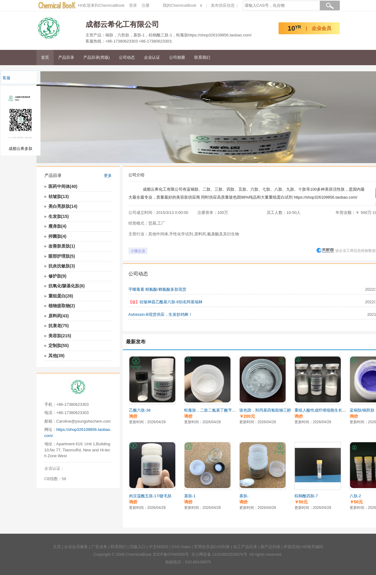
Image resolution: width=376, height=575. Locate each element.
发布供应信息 (223, 5)
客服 (6, 78)
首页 (45, 57)
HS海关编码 (312, 546)
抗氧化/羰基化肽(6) (66, 285)
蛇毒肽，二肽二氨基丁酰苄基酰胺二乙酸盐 (222, 410)
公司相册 (177, 57)
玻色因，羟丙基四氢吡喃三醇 (265, 410)
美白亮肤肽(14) (63, 206)
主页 (57, 546)
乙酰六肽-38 (140, 410)
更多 (108, 175)
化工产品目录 (245, 546)
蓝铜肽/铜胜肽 (362, 410)
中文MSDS (159, 546)
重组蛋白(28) (60, 295)
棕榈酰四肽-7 (306, 496)
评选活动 (291, 546)
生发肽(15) (58, 216)
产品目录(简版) (96, 57)
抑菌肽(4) (57, 236)
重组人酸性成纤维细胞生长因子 (322, 410)
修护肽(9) (57, 276)
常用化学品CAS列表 (212, 546)
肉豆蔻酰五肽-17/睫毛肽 (150, 496)
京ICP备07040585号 (171, 554)
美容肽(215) (59, 335)
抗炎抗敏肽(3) (61, 265)
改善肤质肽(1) (61, 246)
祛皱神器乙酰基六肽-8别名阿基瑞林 (171, 302)
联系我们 (202, 57)
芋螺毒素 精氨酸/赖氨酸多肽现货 (157, 289)
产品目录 (66, 57)
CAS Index (181, 546)
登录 (133, 5)
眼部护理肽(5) (61, 256)
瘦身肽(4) (57, 226)
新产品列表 (270, 546)
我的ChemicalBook (179, 5)
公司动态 (127, 57)
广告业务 (99, 546)
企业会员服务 (76, 546)
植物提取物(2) (61, 305)
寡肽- (244, 496)
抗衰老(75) (58, 325)
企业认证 (152, 57)
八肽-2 (355, 496)
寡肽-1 (190, 496)
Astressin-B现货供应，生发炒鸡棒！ (160, 314)
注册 (146, 5)
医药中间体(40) (63, 186)
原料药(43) (58, 315)
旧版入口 (138, 546)
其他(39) (56, 355)
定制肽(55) (58, 345)
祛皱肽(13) (58, 196)
